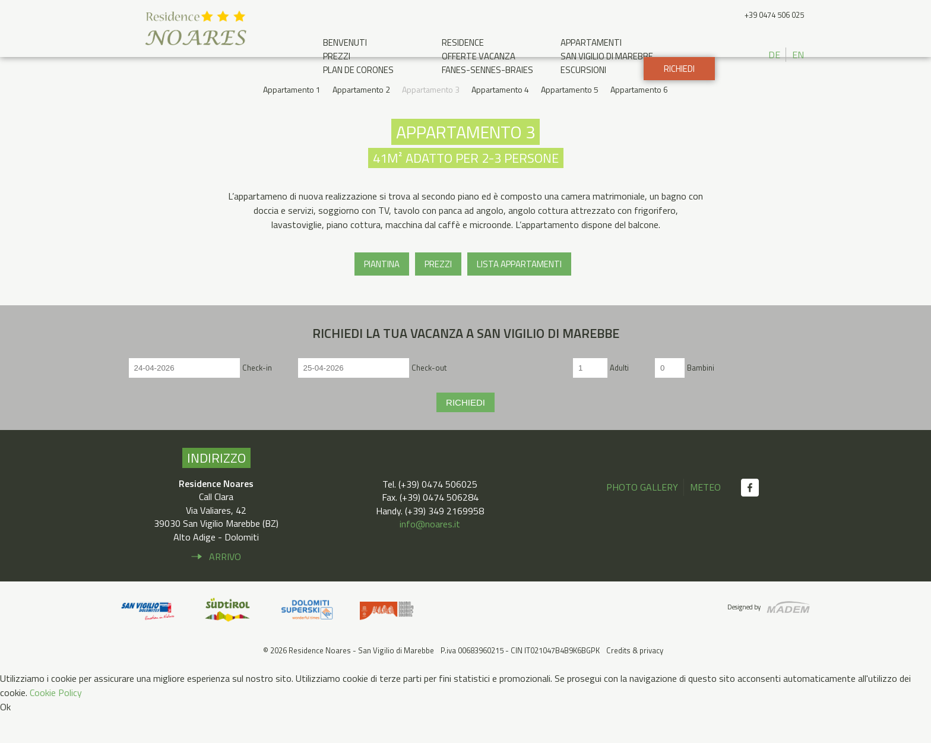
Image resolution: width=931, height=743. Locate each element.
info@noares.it (430, 553)
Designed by (744, 636)
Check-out (428, 397)
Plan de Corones (358, 70)
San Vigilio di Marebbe (606, 56)
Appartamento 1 (292, 119)
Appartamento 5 (569, 119)
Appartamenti (591, 42)
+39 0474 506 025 (774, 15)
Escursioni (583, 70)
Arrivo (225, 585)
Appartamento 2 (361, 119)
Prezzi (336, 56)
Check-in (257, 397)
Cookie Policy (56, 721)
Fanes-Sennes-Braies (487, 70)
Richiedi (679, 98)
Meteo (705, 516)
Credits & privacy (634, 679)
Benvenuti (345, 42)
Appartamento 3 (431, 119)
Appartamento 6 (639, 119)
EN (798, 55)
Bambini (700, 397)
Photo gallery (642, 516)
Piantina (382, 293)
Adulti (619, 397)
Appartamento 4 (500, 119)
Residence (463, 42)
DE (774, 55)
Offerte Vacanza (478, 56)
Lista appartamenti (519, 293)
